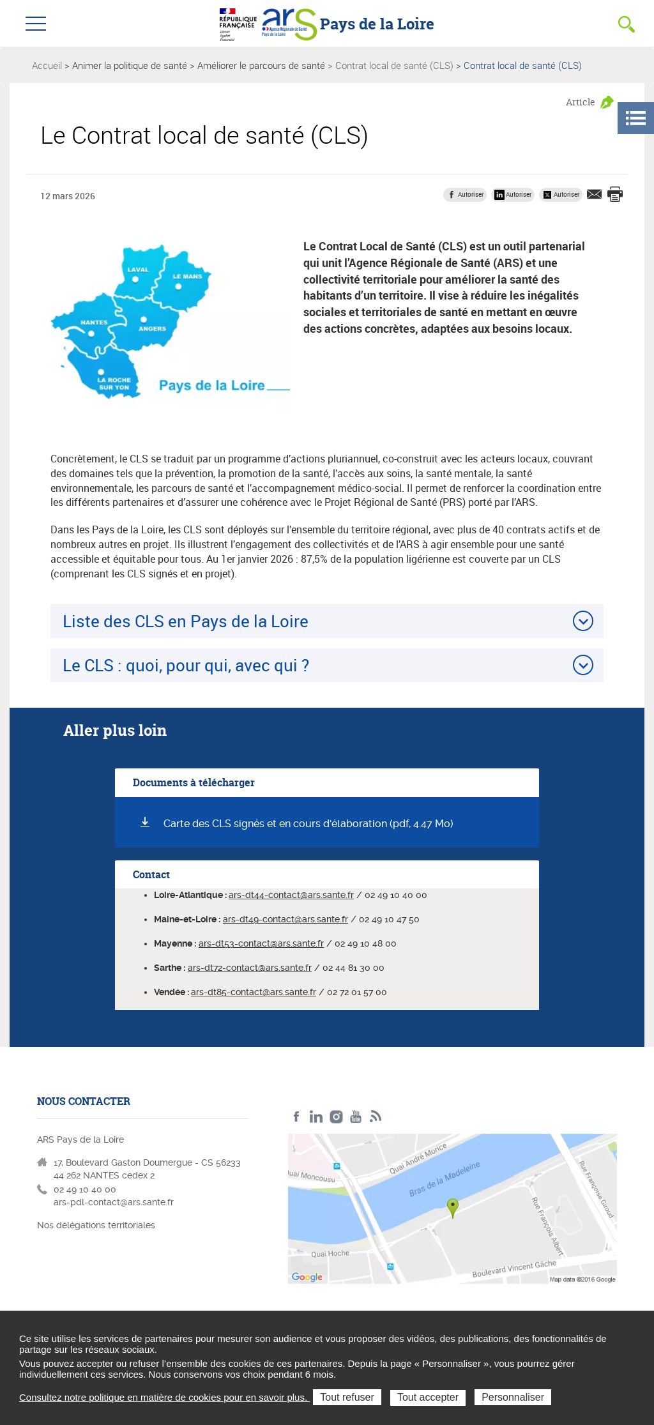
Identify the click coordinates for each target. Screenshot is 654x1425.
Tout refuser (347, 1397)
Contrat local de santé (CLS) (394, 65)
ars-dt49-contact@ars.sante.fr (285, 919)
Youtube (356, 1117)
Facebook (296, 1117)
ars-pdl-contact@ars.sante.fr (114, 1202)
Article (580, 102)
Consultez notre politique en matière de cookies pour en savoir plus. (164, 1397)
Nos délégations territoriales (97, 1225)
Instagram (336, 1117)
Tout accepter (428, 1397)
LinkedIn (316, 1117)
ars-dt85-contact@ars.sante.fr (253, 992)
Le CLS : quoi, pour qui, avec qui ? (186, 665)
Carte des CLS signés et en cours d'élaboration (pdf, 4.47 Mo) (308, 824)
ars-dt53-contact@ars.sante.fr (261, 943)
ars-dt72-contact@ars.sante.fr (250, 968)
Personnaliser (513, 1397)
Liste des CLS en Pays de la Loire (185, 621)
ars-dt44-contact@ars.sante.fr (291, 895)
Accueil (47, 65)
